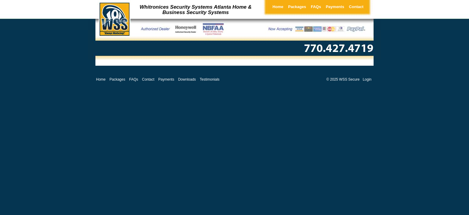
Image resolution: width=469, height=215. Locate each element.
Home (277, 6)
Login (367, 79)
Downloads (187, 79)
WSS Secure (349, 79)
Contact (356, 6)
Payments (335, 6)
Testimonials (210, 79)
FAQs (316, 6)
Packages (297, 6)
